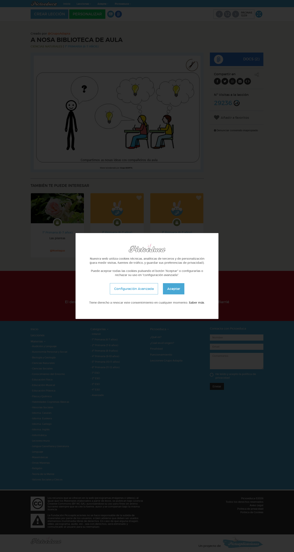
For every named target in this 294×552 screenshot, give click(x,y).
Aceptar (173, 289)
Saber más (196, 302)
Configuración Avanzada (134, 289)
